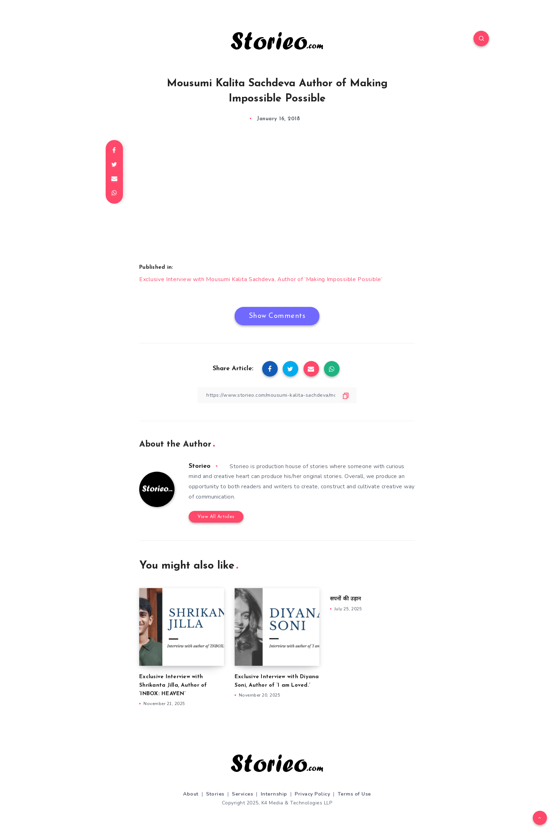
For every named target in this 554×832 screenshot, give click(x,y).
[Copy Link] (277, 395)
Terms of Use (354, 794)
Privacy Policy (312, 794)
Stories (215, 794)
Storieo (200, 466)
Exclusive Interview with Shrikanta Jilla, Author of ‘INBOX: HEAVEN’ (173, 685)
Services (242, 794)
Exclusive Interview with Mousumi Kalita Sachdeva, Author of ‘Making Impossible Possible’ (261, 279)
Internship (274, 794)
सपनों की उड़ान (345, 599)
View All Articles (216, 516)
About (191, 794)
